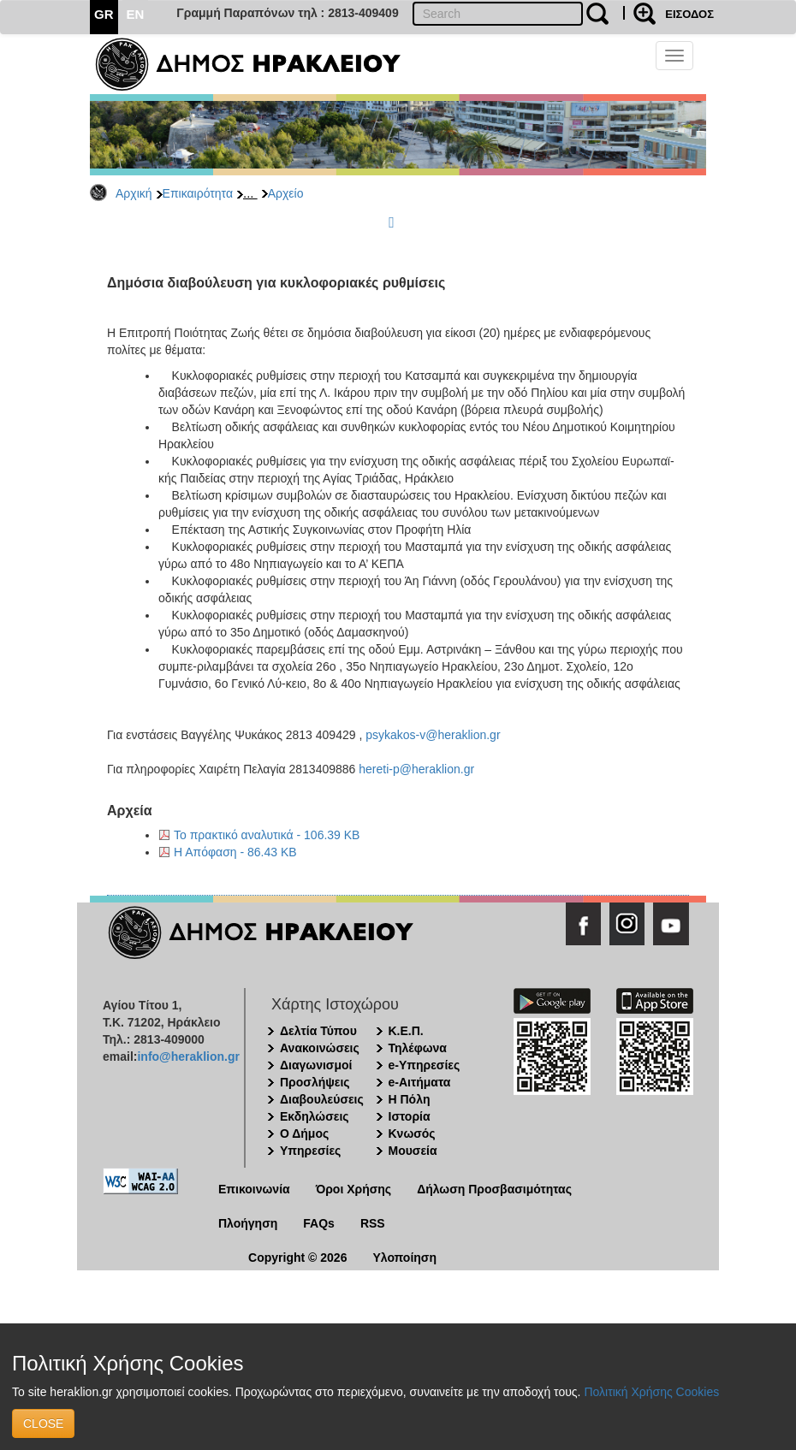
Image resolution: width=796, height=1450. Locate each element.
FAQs (319, 1223)
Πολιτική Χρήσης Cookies (651, 1392)
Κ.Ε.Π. (406, 1031)
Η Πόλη (410, 1099)
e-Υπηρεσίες (424, 1065)
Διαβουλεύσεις (322, 1099)
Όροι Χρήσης (354, 1189)
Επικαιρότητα (198, 193)
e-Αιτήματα (420, 1082)
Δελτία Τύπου (318, 1031)
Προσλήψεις (315, 1082)
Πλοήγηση (247, 1223)
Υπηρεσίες (310, 1150)
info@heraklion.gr (188, 1056)
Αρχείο (286, 193)
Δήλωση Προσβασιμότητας (494, 1189)
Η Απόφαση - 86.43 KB (235, 852)
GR (104, 14)
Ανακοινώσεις (319, 1048)
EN (136, 14)
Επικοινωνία (254, 1189)
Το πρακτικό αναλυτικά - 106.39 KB (266, 835)
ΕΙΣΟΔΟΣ (689, 14)
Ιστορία (410, 1116)
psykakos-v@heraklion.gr (432, 735)
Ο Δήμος (304, 1133)
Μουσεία (413, 1150)
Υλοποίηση (404, 1257)
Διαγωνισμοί (316, 1065)
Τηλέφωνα (418, 1048)
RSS (372, 1223)
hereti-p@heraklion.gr (416, 769)
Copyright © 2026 (297, 1257)
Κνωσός (412, 1133)
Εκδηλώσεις (314, 1116)
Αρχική (134, 193)
